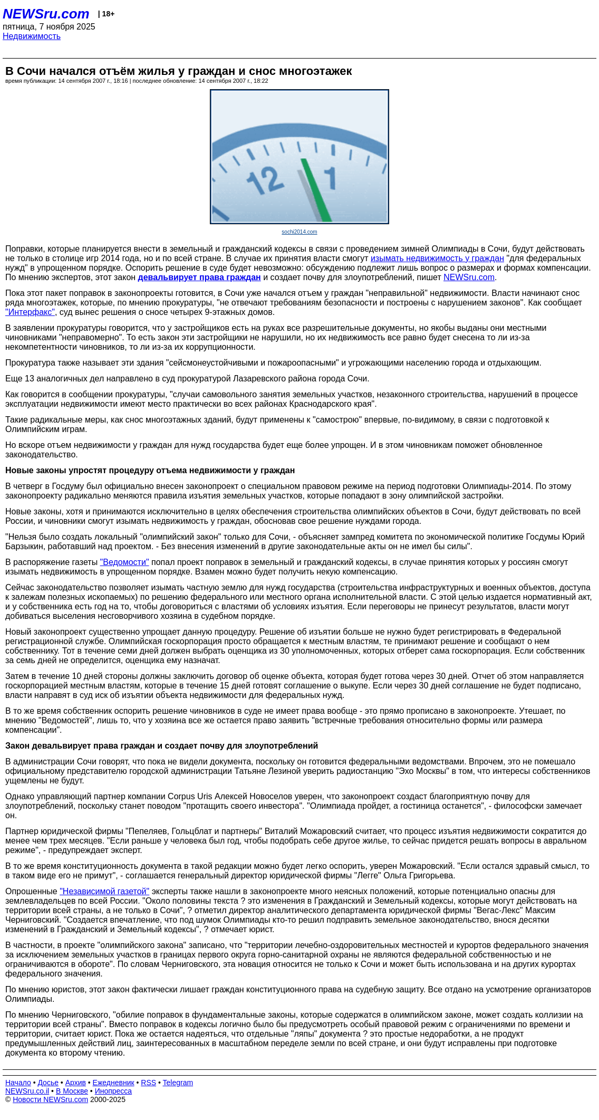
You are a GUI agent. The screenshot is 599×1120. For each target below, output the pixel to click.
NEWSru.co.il (27, 1091)
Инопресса (113, 1091)
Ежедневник (113, 1082)
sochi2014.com (299, 232)
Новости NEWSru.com (50, 1099)
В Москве (72, 1091)
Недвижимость (32, 36)
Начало (18, 1082)
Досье (48, 1082)
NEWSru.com (46, 14)
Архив (75, 1082)
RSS (148, 1082)
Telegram (178, 1082)
